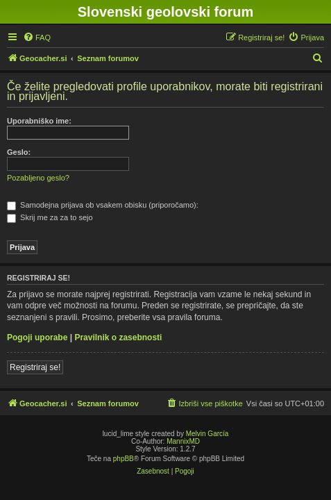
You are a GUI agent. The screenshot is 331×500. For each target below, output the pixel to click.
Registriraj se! (35, 367)
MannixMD (183, 441)
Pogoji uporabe (37, 337)
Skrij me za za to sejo (50, 217)
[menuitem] (37, 37)
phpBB (123, 458)
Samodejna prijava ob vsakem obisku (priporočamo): (102, 205)
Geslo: (19, 152)
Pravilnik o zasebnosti (118, 337)
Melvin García (207, 434)
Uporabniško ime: (39, 121)
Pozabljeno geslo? (38, 178)
